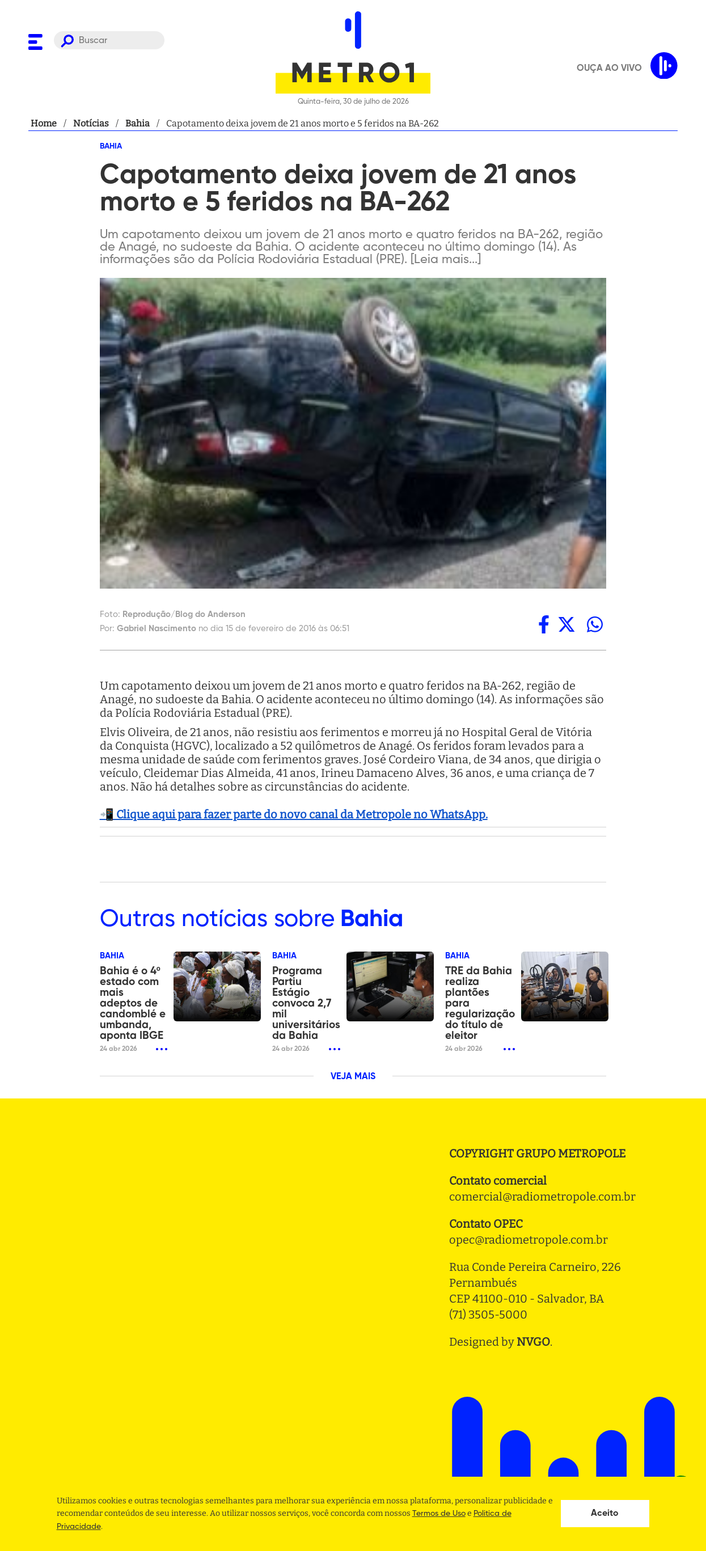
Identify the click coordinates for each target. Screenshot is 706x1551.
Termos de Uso (439, 1514)
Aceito (605, 1513)
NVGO (533, 1342)
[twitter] (566, 624)
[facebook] (543, 624)
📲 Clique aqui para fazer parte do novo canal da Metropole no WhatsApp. (294, 814)
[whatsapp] (595, 624)
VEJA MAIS (353, 1076)
